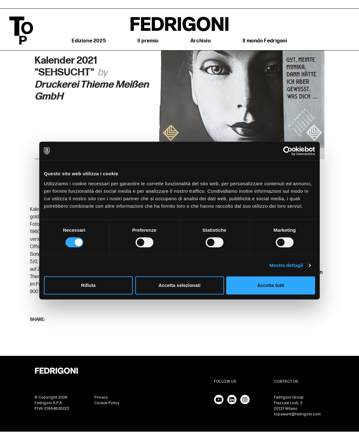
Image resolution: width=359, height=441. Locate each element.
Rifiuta (88, 285)
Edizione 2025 (89, 41)
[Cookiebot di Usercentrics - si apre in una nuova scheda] (288, 151)
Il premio (147, 41)
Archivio (200, 41)
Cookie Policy (107, 403)
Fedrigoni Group (289, 397)
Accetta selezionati (179, 285)
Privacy (101, 397)
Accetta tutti (270, 285)
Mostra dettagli (286, 265)
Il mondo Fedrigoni (265, 41)
